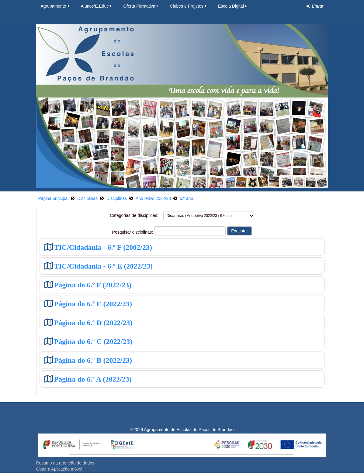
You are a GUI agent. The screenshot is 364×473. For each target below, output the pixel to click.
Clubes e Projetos (188, 6)
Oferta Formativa (141, 6)
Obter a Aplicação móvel (59, 469)
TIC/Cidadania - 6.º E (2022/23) (103, 266)
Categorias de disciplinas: (134, 215)
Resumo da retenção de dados (65, 463)
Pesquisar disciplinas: (133, 232)
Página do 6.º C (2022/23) (93, 341)
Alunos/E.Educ (97, 6)
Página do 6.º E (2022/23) (93, 303)
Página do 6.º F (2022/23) (92, 285)
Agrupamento (55, 6)
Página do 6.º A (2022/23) (93, 379)
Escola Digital (233, 6)
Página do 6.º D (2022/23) (93, 322)
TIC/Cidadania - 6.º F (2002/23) (103, 247)
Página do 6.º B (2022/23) (93, 360)
